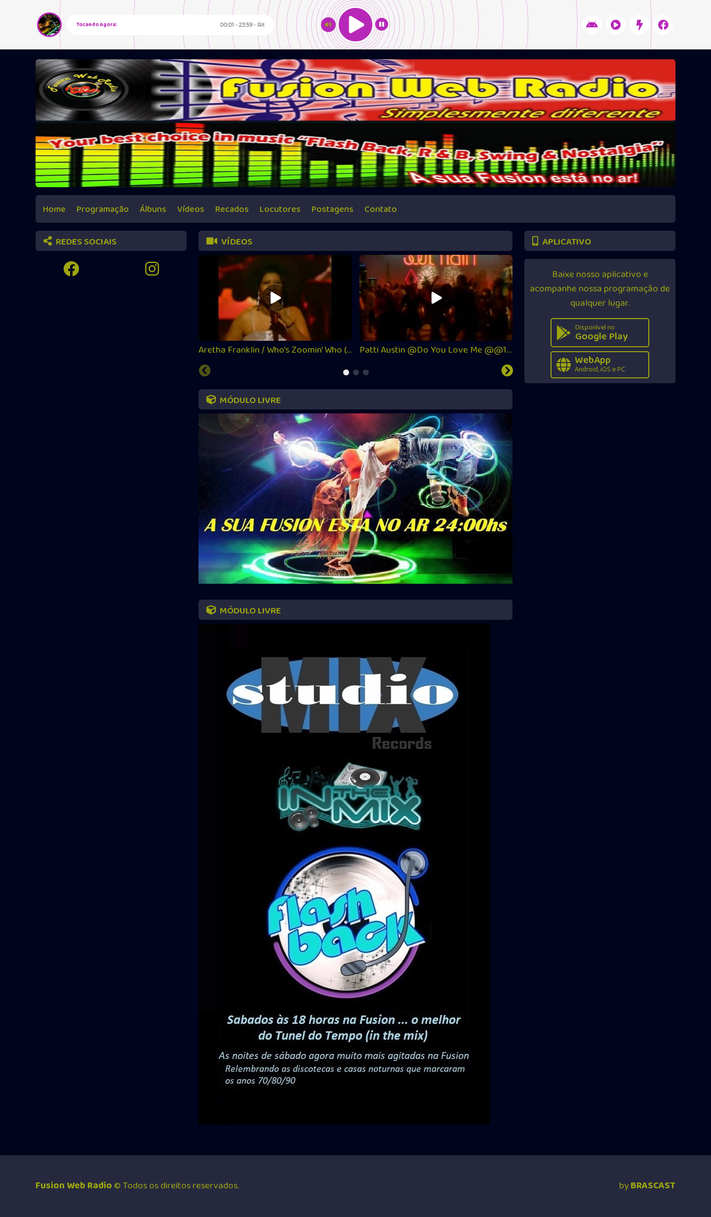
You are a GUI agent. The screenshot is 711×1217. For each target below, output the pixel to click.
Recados (232, 209)
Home (54, 209)
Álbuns (153, 209)
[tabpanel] (275, 306)
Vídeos (190, 209)
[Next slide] (507, 372)
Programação (103, 209)
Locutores (280, 209)
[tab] (346, 372)
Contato (380, 209)
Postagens (333, 209)
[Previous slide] (205, 372)
